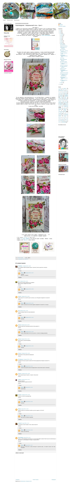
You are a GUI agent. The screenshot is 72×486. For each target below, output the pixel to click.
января (61, 82)
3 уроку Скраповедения (45, 35)
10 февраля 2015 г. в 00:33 (25, 353)
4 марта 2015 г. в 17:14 (25, 423)
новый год (61, 103)
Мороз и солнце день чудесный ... (63, 60)
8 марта (59, 88)
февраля (61, 43)
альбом (59, 89)
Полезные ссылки (10, 20)
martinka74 (20, 423)
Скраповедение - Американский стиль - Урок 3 (64, 71)
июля (61, 36)
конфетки (66, 96)
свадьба (65, 109)
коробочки (60, 98)
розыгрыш (64, 108)
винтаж (59, 92)
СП (65, 111)
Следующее (17, 479)
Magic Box (59, 122)
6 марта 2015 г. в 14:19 (29, 366)
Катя (19, 281)
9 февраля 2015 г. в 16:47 (29, 272)
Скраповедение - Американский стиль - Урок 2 (64, 78)
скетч (59, 110)
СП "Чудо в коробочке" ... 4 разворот (64, 63)
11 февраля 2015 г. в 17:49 (27, 359)
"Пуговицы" (25, 237)
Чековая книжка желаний (64, 72)
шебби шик (63, 119)
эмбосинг (59, 121)
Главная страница (35, 479)
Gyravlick (19, 394)
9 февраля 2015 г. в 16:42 (29, 317)
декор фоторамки (60, 93)
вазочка (66, 91)
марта (61, 42)
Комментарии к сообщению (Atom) (26, 481)
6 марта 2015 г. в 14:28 (29, 415)
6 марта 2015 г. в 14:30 (29, 401)
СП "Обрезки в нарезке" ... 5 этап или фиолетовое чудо (64, 75)
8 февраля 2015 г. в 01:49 (24, 310)
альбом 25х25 (65, 89)
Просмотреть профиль (62, 26)
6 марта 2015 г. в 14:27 (29, 445)
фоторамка (65, 116)
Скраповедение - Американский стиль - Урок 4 (64, 56)
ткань (60, 114)
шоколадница (61, 120)
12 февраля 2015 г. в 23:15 (25, 379)
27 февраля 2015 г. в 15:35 (25, 394)
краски (65, 98)
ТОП (62, 114)
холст (66, 117)
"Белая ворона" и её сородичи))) (63, 48)
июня (61, 38)
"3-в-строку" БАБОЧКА (24, 238)
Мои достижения (16, 20)
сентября (61, 34)
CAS (66, 121)
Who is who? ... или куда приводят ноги (64, 51)
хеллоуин (63, 117)
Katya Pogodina (20, 437)
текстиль (67, 113)
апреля (61, 40)
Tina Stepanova (20, 359)
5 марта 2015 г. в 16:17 (27, 437)
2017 (60, 30)
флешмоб (65, 115)
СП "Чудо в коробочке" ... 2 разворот (64, 80)
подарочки (59, 108)
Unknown (22, 272)
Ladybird (19, 379)
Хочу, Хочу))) (62, 58)
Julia (19, 310)
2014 (60, 84)
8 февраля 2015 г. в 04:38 (25, 324)
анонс (67, 90)
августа (61, 35)
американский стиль (61, 90)
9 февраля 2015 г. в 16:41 (29, 303)
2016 (60, 31)
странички (60, 113)
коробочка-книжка (63, 97)
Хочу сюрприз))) (62, 44)
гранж (66, 92)
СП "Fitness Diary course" (62, 112)
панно (62, 107)
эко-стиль (66, 120)
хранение (59, 118)
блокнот (63, 91)
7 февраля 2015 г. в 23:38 (25, 296)
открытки (66, 106)
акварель (64, 88)
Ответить (19, 268)
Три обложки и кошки (63, 61)
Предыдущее (54, 479)
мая (61, 39)
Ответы (20, 301)
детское (65, 93)
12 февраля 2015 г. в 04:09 (25, 373)
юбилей (63, 121)
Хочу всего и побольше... (64, 65)
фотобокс (59, 116)
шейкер (67, 119)
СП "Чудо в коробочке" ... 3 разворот (64, 67)
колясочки (61, 95)
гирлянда (63, 92)
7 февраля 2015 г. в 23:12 (24, 281)
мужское (59, 102)
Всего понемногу (62, 49)
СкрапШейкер (60, 111)
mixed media (64, 122)
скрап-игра (64, 110)
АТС (59, 91)
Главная (4, 20)
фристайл (59, 117)
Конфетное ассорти (63, 68)
